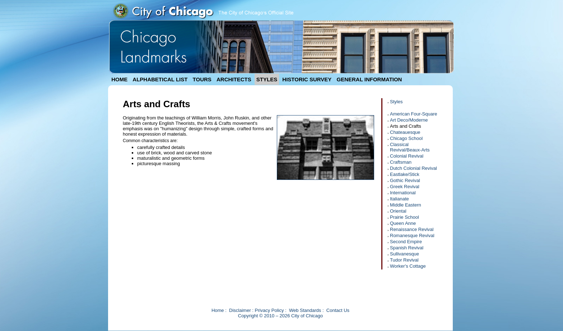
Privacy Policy (269, 310)
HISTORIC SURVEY (306, 79)
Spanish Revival (406, 247)
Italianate (399, 198)
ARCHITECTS (234, 79)
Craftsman (400, 162)
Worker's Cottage (408, 266)
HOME (119, 79)
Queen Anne (403, 223)
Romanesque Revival (412, 235)
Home (217, 310)
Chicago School (406, 138)
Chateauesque (405, 132)
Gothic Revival (405, 180)
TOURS (202, 79)
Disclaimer (240, 310)
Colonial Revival (406, 156)
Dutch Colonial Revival (413, 168)
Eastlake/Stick (404, 174)
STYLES (266, 79)
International (403, 192)
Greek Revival (404, 186)
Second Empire (406, 241)
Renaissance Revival (411, 229)
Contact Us (337, 310)
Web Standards (305, 310)
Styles (396, 101)
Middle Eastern (405, 205)
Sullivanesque (404, 254)
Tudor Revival (404, 260)
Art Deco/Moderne (409, 120)
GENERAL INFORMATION (369, 79)
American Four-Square (413, 114)
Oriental (398, 211)
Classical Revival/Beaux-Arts (410, 147)
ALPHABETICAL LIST (159, 79)
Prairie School (404, 217)
